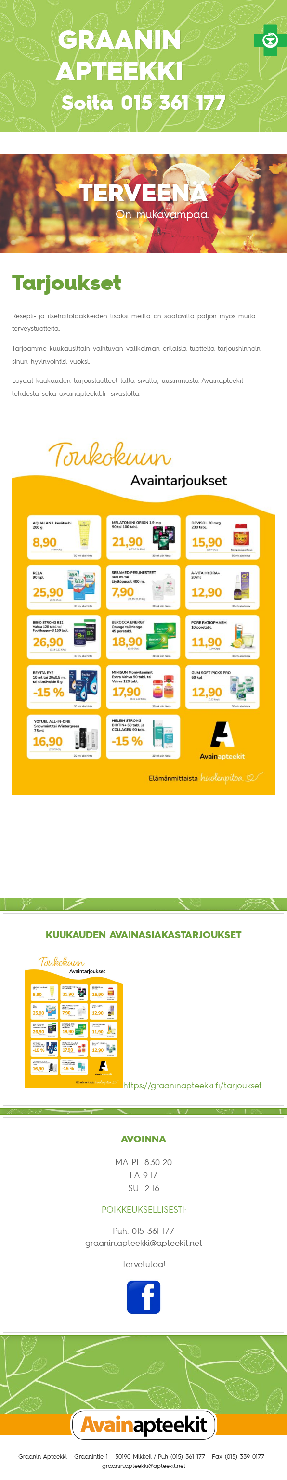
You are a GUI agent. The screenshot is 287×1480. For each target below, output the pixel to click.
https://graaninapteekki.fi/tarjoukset (192, 1085)
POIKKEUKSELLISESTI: (144, 1210)
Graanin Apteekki (119, 55)
